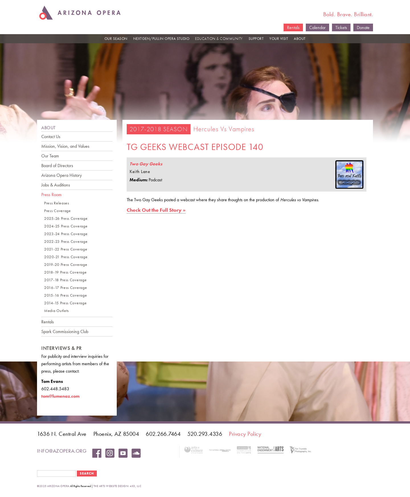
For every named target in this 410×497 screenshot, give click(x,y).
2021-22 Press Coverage (65, 249)
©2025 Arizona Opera (53, 486)
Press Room (51, 194)
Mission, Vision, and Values (65, 146)
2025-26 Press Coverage (65, 218)
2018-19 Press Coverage (65, 272)
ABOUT (300, 38)
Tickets (341, 27)
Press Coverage (57, 210)
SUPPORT (256, 38)
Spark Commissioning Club (64, 331)
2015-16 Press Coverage (65, 295)
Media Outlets (56, 310)
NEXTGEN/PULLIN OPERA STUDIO (161, 38)
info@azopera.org (62, 450)
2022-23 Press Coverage (65, 241)
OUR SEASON (116, 38)
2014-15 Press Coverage (65, 303)
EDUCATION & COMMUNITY (219, 38)
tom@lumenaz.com (60, 396)
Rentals (293, 27)
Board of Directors (57, 165)
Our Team (50, 155)
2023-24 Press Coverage (65, 233)
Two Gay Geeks (146, 164)
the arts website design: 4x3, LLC (117, 486)
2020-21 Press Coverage (65, 256)
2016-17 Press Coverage (65, 287)
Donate (363, 27)
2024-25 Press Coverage (65, 226)
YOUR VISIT (278, 38)
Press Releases (56, 203)
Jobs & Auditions (55, 184)
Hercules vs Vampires (223, 128)
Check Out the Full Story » (156, 210)
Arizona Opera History (61, 175)
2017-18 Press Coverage (65, 280)
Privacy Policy (245, 434)
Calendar (317, 27)
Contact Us (50, 136)
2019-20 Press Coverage (65, 264)
